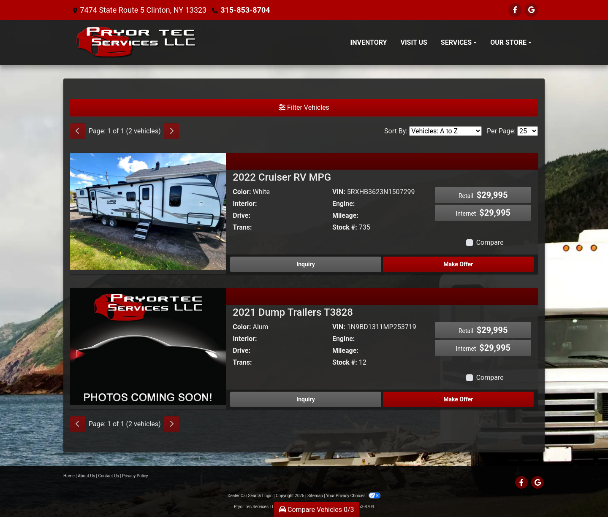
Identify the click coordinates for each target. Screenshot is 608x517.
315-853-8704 (245, 9)
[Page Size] (527, 131)
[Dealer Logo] (136, 42)
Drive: (241, 215)
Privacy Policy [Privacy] (135, 476)
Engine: (343, 204)
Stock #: (344, 227)
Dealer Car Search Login (250, 495)
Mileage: (345, 215)
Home (69, 476)
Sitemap (315, 495)
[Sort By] (445, 131)
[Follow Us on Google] (531, 9)
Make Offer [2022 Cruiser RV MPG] (458, 264)
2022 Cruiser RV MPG (282, 177)
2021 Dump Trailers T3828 (293, 312)
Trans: (242, 227)
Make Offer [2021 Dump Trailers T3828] (458, 399)
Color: (242, 192)
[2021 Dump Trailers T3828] (148, 346)
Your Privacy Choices (353, 495)
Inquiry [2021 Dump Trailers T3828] (305, 399)
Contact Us (108, 476)
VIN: (338, 192)
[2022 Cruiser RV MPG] (148, 211)
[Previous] (77, 131)
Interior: (245, 204)
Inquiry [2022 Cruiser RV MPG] (305, 264)
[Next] (171, 131)
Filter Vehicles (304, 107)
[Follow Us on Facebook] (515, 9)
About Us (86, 476)
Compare (490, 242)
